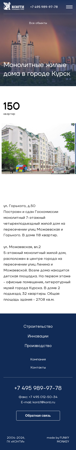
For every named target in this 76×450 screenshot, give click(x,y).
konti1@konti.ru (44, 402)
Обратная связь (38, 415)
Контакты (38, 367)
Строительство (38, 326)
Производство (38, 345)
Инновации (38, 336)
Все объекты (38, 23)
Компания (38, 359)
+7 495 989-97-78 (44, 7)
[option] (38, 148)
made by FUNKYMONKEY (58, 439)
